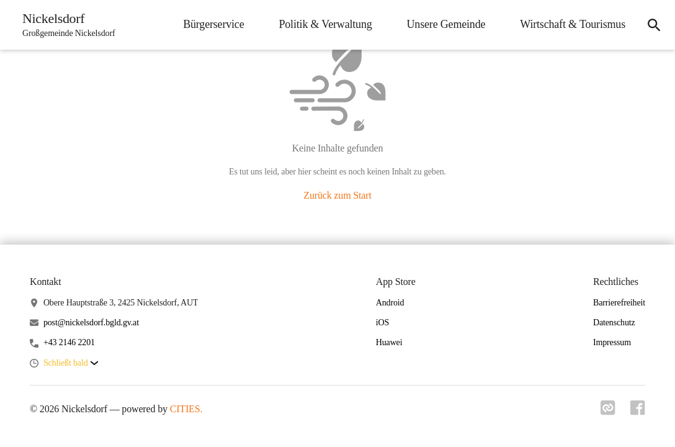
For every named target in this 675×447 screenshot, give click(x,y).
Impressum (612, 342)
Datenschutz (614, 322)
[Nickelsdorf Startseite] (65, 25)
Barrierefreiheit (619, 302)
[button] (70, 363)
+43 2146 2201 (69, 342)
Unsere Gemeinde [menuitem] (446, 24)
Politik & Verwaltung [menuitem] (325, 24)
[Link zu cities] (608, 411)
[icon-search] (654, 25)
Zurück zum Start (337, 195)
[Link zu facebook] (637, 411)
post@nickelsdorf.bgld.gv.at (91, 322)
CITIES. (186, 409)
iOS (382, 322)
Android (390, 302)
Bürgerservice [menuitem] (213, 24)
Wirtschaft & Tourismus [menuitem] (572, 24)
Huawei (389, 342)
